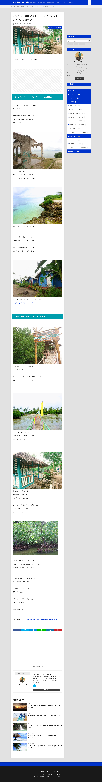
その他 (71, 2)
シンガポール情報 (74, 140)
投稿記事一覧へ (79, 78)
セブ (30, 24)
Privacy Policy (57, 776)
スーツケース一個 (25, 24)
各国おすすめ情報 (20, 6)
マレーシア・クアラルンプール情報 (78, 148)
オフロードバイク (17, 24)
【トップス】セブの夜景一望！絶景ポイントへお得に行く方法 (45, 706)
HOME (13, 6)
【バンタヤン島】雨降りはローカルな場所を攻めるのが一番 (40, 619)
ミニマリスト (39, 24)
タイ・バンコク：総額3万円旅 (77, 121)
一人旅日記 (72, 102)
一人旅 (44, 24)
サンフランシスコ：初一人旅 (77, 117)
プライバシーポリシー (55, 771)
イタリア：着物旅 (74, 106)
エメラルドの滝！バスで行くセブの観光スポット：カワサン (45, 727)
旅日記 (65, 2)
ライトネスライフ (74, 94)
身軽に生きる (33, 2)
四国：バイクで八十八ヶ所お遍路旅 (78, 132)
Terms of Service (67, 776)
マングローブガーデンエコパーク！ (23, 303)
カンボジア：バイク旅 (75, 109)
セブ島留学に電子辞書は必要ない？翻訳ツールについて (45, 717)
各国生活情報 (50, 2)
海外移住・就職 (41, 2)
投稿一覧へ (46, 689)
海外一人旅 (48, 24)
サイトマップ (44, 771)
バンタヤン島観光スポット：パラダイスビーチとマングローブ (51, 6)
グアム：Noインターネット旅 (77, 113)
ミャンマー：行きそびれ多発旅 (77, 125)
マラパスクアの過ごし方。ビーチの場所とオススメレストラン (45, 737)
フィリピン (34, 24)
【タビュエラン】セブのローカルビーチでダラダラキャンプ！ (45, 747)
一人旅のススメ (59, 2)
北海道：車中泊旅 (74, 128)
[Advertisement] (37, 79)
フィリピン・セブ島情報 (31, 6)
